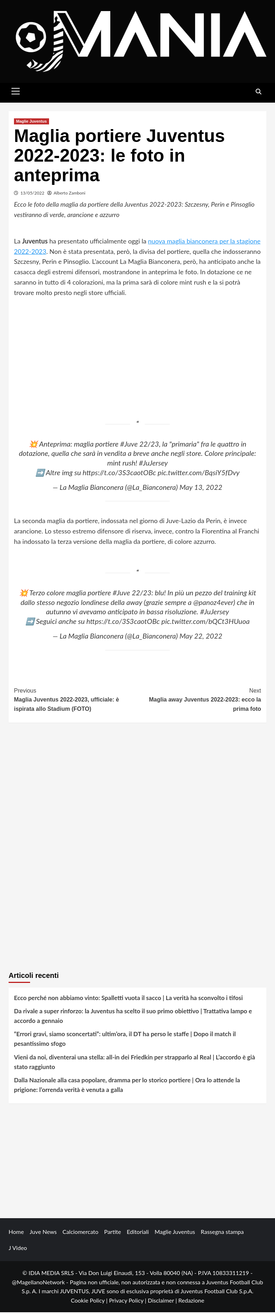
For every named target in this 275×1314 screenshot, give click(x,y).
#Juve (129, 445)
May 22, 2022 (200, 638)
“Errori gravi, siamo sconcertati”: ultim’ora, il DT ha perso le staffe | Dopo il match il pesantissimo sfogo (125, 1040)
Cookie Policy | (90, 1302)
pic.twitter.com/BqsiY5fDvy (199, 474)
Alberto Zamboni (70, 195)
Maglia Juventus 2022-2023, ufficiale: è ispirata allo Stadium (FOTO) (76, 701)
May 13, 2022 (200, 489)
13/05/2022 (32, 195)
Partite (112, 1233)
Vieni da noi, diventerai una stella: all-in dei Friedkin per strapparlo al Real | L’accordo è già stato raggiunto (134, 1063)
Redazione (191, 1302)
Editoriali (138, 1233)
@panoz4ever (213, 604)
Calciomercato (80, 1233)
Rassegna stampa (222, 1233)
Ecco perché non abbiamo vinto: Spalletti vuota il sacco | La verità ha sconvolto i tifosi (128, 999)
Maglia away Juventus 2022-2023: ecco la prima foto (199, 701)
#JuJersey (153, 465)
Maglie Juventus (31, 123)
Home (16, 1233)
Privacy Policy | (128, 1302)
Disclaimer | (163, 1302)
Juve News (43, 1233)
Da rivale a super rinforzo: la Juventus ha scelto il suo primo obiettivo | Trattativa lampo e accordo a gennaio (133, 1018)
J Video (18, 1249)
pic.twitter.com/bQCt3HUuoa (205, 623)
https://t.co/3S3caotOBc (119, 474)
